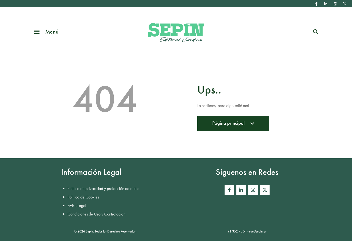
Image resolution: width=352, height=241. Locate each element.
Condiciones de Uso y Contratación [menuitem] (96, 214)
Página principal (233, 125)
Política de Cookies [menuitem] (83, 197)
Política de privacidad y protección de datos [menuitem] (103, 188)
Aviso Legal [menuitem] (77, 205)
